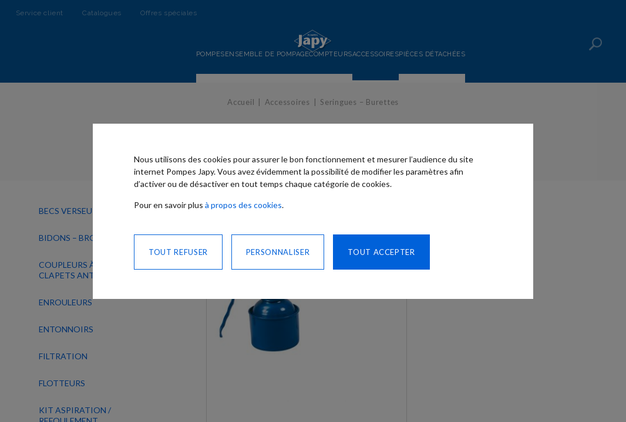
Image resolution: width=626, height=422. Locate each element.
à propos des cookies (243, 205)
